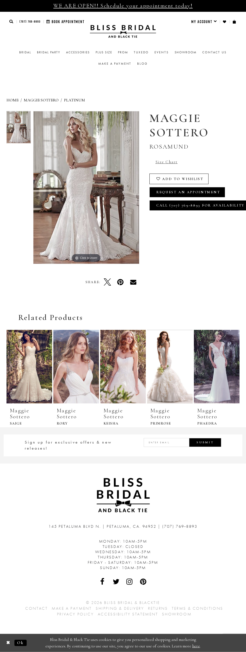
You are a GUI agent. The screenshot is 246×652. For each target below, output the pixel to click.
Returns (158, 608)
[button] (11, 21)
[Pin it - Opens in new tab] (120, 282)
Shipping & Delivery (120, 608)
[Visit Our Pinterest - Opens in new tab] (143, 582)
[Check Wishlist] (225, 21)
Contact (36, 608)
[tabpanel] (18, 128)
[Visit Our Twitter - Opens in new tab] (116, 582)
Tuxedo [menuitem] (141, 52)
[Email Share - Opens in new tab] (133, 282)
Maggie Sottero (41, 100)
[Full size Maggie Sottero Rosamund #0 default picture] (86, 187)
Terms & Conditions (197, 608)
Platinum (74, 100)
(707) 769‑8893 (30, 21)
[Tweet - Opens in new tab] (107, 282)
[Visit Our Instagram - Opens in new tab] (130, 582)
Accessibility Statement (128, 614)
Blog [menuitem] (142, 64)
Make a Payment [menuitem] (114, 64)
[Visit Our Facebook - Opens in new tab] (103, 582)
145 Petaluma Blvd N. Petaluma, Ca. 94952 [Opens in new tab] (103, 526)
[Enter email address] (182, 442)
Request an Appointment (188, 192)
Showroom (176, 614)
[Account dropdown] (204, 21)
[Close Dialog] (8, 643)
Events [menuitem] (161, 52)
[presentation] (29, 366)
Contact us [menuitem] (214, 52)
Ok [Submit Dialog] (20, 642)
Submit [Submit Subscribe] (205, 442)
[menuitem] (204, 21)
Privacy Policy (75, 614)
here (196, 645)
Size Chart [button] (166, 161)
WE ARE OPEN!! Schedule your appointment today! (123, 5)
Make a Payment (72, 608)
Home (12, 100)
